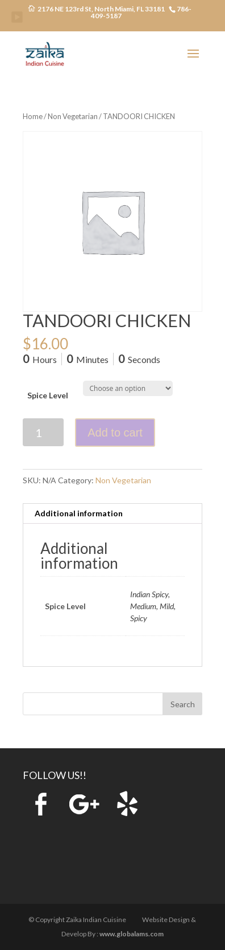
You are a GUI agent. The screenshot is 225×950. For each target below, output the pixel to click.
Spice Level (47, 395)
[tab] (112, 514)
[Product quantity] (43, 432)
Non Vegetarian (73, 116)
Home (33, 116)
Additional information (79, 513)
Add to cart (115, 432)
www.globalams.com (131, 933)
